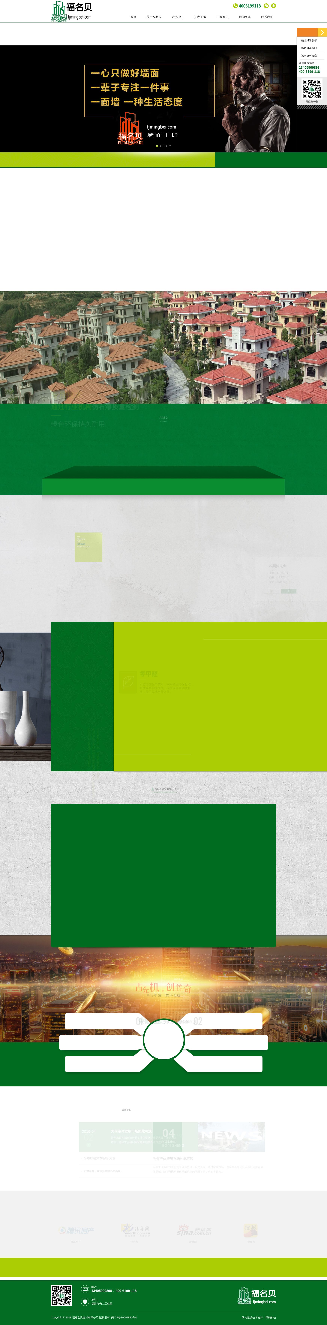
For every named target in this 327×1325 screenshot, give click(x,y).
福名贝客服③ (308, 55)
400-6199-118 (126, 1291)
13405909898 (101, 1291)
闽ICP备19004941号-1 (124, 1317)
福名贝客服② (308, 48)
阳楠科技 (271, 1317)
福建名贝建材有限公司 (85, 1317)
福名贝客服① (308, 40)
